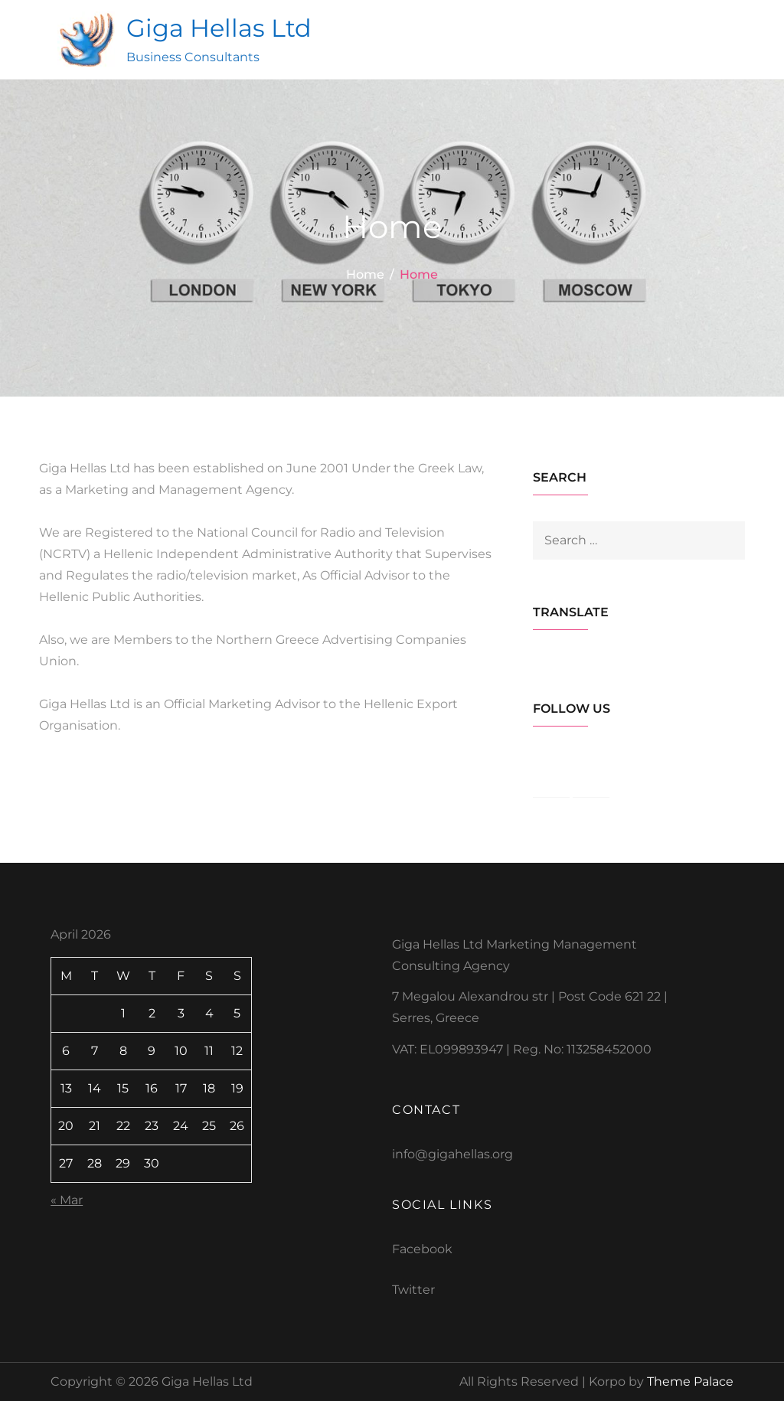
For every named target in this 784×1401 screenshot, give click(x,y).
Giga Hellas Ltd (219, 28)
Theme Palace (690, 1381)
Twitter (413, 1289)
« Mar (67, 1200)
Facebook (422, 1249)
